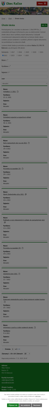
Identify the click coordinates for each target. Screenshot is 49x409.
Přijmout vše (13, 405)
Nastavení (36, 405)
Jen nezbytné (25, 405)
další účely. (38, 396)
